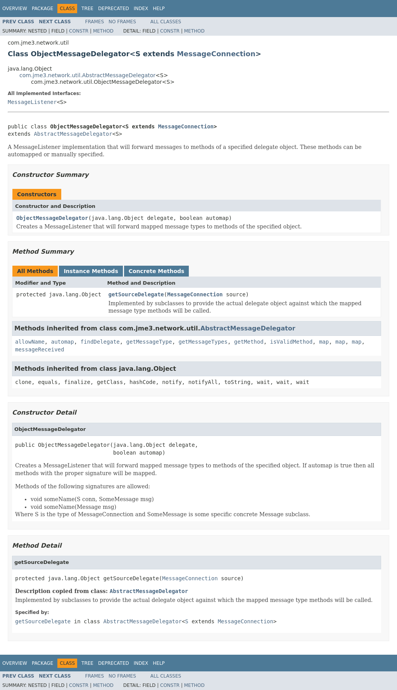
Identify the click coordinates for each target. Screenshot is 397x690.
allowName (30, 342)
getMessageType (149, 342)
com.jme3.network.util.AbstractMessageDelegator (87, 75)
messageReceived (39, 349)
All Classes (165, 21)
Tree (87, 8)
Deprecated (113, 8)
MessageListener (32, 102)
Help (159, 8)
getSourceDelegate (136, 294)
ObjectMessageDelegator (52, 218)
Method (103, 31)
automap (62, 342)
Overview (14, 8)
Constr (78, 31)
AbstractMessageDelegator (73, 134)
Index (141, 8)
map (324, 342)
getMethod (249, 342)
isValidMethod (291, 342)
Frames (94, 21)
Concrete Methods (157, 271)
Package (42, 8)
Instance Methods (91, 271)
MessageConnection (216, 54)
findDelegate (100, 342)
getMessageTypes (202, 342)
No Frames (122, 21)
